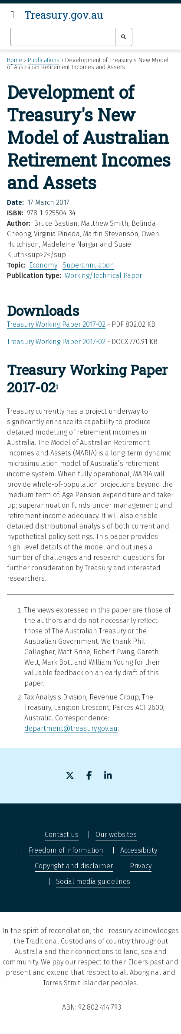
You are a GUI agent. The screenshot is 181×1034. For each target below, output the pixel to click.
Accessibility (138, 850)
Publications (43, 60)
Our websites (116, 834)
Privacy (140, 866)
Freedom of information (66, 850)
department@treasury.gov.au (71, 728)
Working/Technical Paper (103, 275)
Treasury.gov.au (63, 15)
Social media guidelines (93, 881)
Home (14, 60)
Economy (43, 265)
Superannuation (88, 265)
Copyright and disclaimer (74, 866)
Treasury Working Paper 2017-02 (56, 324)
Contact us (62, 834)
